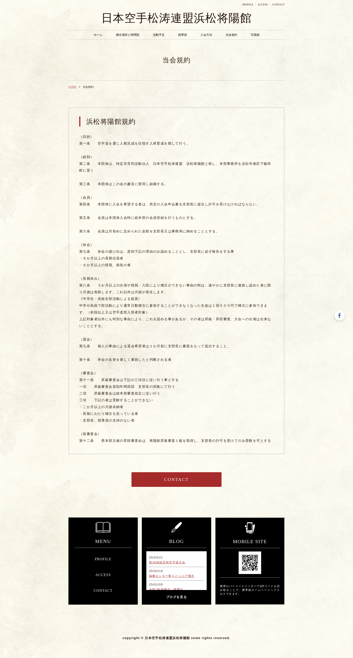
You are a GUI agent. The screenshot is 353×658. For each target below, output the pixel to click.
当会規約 (231, 34)
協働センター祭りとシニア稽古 (172, 576)
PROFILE (247, 4)
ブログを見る (176, 597)
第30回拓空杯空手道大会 (167, 562)
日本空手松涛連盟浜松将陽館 (176, 18)
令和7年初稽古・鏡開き (166, 589)
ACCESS (263, 4)
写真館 (255, 34)
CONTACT (278, 4)
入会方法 (206, 34)
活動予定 (159, 34)
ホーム (98, 34)
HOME (72, 86)
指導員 (182, 34)
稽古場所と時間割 (127, 34)
